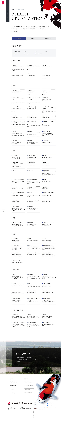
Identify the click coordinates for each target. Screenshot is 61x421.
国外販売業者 (33, 38)
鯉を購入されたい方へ (29, 382)
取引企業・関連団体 (15, 391)
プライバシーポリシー (28, 393)
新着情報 (12, 389)
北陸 (46, 51)
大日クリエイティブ (38, 404)
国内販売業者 (19, 38)
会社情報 (26, 379)
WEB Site (22, 90)
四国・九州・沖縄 (37, 54)
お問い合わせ (13, 393)
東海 (15, 54)
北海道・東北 (17, 51)
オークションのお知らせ (29, 385)
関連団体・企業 (48, 38)
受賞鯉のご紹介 (13, 385)
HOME (11, 379)
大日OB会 (36, 406)
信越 (35, 51)
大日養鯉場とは (13, 382)
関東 (25, 51)
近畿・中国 (26, 54)
